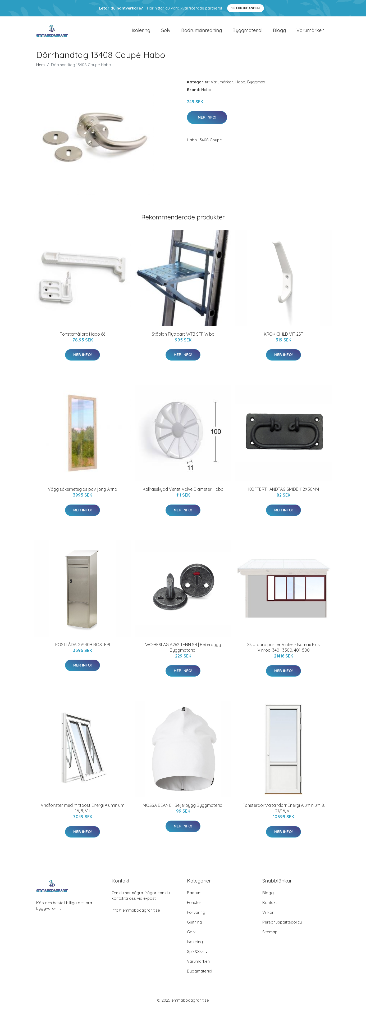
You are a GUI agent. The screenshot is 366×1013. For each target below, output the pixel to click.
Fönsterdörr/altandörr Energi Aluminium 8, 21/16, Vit (284, 811)
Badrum (194, 896)
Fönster (194, 906)
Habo (240, 85)
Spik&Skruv (197, 955)
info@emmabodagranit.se (136, 913)
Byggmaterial (247, 32)
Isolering (141, 32)
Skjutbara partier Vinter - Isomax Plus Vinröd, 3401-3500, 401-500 (283, 651)
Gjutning (194, 925)
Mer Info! (207, 121)
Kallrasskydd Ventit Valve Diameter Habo (183, 493)
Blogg (279, 32)
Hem (40, 68)
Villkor (268, 916)
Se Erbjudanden (245, 8)
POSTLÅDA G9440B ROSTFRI (82, 648)
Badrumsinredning (201, 32)
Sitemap (269, 935)
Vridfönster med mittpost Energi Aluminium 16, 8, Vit (82, 811)
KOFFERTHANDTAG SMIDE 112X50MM (283, 493)
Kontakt (269, 906)
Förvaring (196, 916)
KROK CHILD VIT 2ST (283, 337)
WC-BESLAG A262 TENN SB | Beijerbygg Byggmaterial (183, 651)
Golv (166, 32)
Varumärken (310, 32)
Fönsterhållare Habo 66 (82, 337)
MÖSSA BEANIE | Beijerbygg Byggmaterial (183, 809)
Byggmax (256, 85)
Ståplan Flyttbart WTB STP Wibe (183, 337)
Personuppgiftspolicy (282, 925)
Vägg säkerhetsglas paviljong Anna (82, 493)
